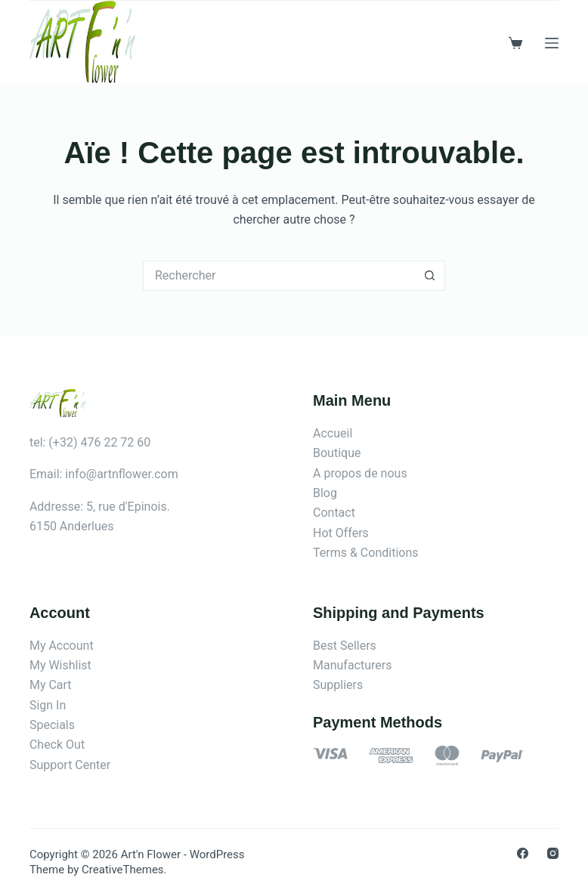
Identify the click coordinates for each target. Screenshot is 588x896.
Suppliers (338, 685)
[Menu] (552, 43)
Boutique (337, 453)
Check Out (57, 744)
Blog (325, 493)
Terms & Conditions (366, 552)
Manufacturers (352, 665)
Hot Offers (341, 533)
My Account (61, 645)
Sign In (47, 705)
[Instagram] (553, 853)
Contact (334, 512)
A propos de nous (360, 473)
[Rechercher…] (279, 276)
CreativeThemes (123, 869)
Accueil (332, 433)
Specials (52, 725)
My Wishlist (60, 665)
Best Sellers (344, 645)
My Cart (50, 685)
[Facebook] (522, 853)
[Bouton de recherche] (430, 276)
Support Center (69, 765)
